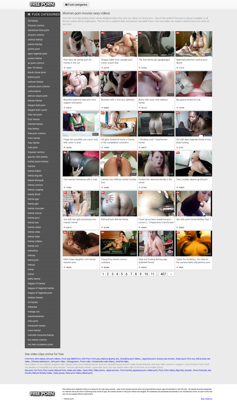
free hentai (33, 128)
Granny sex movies (166, 359)
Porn (161, 370)
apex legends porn (37, 53)
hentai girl (33, 203)
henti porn (33, 260)
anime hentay (35, 44)
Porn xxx (191, 359)
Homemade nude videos (103, 361)
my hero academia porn (40, 344)
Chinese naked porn (40, 361)
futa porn (33, 147)
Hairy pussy (59, 373)
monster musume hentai (41, 335)
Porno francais (200, 370)
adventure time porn (38, 30)
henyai (31, 264)
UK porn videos (53, 359)
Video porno (99, 370)
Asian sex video (74, 370)
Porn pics (96, 359)
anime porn (34, 49)
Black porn (88, 373)
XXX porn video (58, 361)
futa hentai (33, 142)
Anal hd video (122, 361)
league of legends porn (40, 292)
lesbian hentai (35, 297)
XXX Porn (86, 359)
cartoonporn (34, 91)
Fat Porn (38, 370)
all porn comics (36, 34)
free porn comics (37, 133)
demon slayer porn (38, 95)
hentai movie (35, 213)
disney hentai (35, 100)
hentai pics (33, 217)
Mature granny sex (110, 359)
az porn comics (36, 63)
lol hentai (33, 302)
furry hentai (34, 138)
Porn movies (126, 370)
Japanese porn (149, 359)
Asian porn (181, 359)
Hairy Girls (88, 370)
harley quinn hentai (38, 161)
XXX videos (40, 359)
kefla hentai (34, 278)
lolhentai (32, 306)
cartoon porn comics (39, 86)
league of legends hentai (41, 288)
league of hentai (36, 283)
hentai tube (34, 236)
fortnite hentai (35, 124)
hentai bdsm (34, 170)
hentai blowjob (36, 180)
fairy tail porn (35, 114)
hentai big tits (35, 175)
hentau (31, 255)
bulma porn (34, 77)
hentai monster (36, 208)
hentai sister (34, 227)
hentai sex (33, 222)
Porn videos (169, 370)
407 (163, 274)
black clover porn (37, 72)
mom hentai (34, 330)
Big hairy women (184, 370)
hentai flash (34, 194)
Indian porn (152, 370)
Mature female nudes (42, 373)
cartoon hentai (35, 81)
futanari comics (36, 152)
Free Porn (29, 359)
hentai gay (33, 199)
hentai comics (35, 185)
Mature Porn (60, 370)
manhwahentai (36, 316)
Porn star (66, 359)
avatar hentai (35, 58)
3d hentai (33, 20)
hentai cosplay (35, 189)
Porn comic (48, 370)
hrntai (31, 274)
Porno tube (85, 361)
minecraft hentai (36, 325)
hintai (31, 269)
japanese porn (139, 370)
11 (152, 274)
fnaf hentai (34, 119)
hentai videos (35, 241)
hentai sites (34, 231)
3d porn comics (36, 25)
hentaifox (33, 250)
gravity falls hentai (38, 156)
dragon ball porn (36, 105)
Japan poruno (112, 370)
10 (146, 274)
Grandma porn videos (130, 359)
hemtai (31, 166)
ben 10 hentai (35, 67)
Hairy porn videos (73, 373)
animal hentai (35, 39)
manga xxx (34, 311)
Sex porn (29, 370)
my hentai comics (37, 339)
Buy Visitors (206, 399)
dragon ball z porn (37, 109)
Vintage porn (73, 361)
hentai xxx (33, 246)
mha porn (33, 321)
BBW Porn (76, 359)
